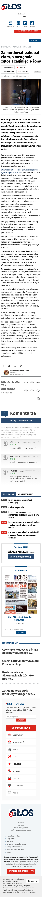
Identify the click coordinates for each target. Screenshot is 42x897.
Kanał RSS (10, 852)
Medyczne (14, 764)
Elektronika (15, 785)
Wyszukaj (35, 40)
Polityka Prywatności (14, 847)
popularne (8, 494)
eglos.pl (21, 14)
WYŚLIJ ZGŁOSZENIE (18, 871)
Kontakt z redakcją (13, 836)
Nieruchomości (16, 742)
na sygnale (23, 72)
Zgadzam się (33, 881)
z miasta (21, 67)
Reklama (10, 841)
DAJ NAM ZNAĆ (21, 547)
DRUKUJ (38, 72)
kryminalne (27, 47)
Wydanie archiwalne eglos (16, 844)
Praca (12, 749)
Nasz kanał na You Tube (15, 850)
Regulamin (11, 839)
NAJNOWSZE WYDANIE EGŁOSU (28, 31)
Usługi (12, 756)
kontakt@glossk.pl (21, 556)
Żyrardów (22, 16)
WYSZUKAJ (21, 633)
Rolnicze (13, 771)
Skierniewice (8, 72)
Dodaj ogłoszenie (21, 728)
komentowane (25, 494)
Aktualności (17, 47)
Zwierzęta (14, 778)
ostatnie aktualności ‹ (16, 374)
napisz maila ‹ (14, 372)
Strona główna (6, 47)
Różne (12, 792)
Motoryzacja (15, 735)
